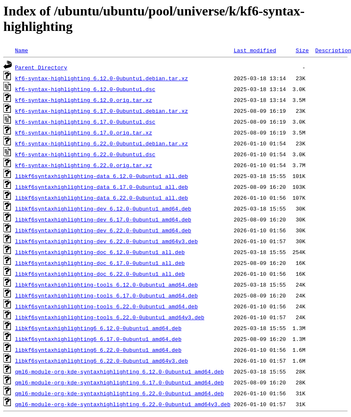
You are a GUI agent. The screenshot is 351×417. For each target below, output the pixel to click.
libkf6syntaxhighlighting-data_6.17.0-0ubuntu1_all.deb (101, 187)
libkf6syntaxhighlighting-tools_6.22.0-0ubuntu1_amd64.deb (106, 306)
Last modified (254, 50)
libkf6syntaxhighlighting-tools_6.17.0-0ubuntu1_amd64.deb (106, 295)
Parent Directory (41, 67)
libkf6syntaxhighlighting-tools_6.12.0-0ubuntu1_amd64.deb (106, 284)
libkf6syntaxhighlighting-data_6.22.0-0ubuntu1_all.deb (101, 197)
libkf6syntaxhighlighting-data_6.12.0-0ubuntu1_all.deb (101, 176)
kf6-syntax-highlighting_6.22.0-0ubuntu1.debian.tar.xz (101, 143)
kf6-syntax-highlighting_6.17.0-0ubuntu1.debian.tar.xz (101, 110)
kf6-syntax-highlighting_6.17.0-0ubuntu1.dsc (85, 121)
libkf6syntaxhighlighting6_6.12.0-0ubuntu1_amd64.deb (98, 328)
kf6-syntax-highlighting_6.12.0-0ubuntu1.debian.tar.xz (101, 78)
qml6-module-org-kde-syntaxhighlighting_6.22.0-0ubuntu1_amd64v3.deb (123, 404)
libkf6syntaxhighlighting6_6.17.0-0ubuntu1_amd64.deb (98, 339)
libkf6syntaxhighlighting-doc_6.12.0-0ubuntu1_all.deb (100, 252)
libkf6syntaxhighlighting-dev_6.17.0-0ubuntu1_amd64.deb (103, 219)
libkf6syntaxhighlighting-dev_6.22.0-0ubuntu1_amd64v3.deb (106, 241)
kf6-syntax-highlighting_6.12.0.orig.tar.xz (83, 100)
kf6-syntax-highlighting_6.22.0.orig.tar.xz (83, 165)
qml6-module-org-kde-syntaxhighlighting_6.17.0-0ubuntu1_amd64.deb (119, 382)
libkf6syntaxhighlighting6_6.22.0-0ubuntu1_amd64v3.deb (101, 360)
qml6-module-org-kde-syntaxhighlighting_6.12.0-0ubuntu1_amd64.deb (119, 371)
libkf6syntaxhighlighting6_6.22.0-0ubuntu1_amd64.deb (98, 349)
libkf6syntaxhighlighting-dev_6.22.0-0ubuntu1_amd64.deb (103, 230)
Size (302, 50)
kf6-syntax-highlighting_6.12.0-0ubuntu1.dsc (85, 89)
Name (21, 50)
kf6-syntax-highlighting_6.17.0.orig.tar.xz (83, 132)
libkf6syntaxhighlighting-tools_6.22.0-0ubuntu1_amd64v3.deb (109, 317)
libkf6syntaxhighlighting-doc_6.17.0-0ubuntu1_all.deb (100, 263)
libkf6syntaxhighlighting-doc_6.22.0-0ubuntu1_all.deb (100, 273)
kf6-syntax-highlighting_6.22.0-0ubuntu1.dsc (85, 154)
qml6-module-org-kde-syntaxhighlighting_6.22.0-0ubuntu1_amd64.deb (119, 393)
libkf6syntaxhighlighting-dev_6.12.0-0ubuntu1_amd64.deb (103, 208)
